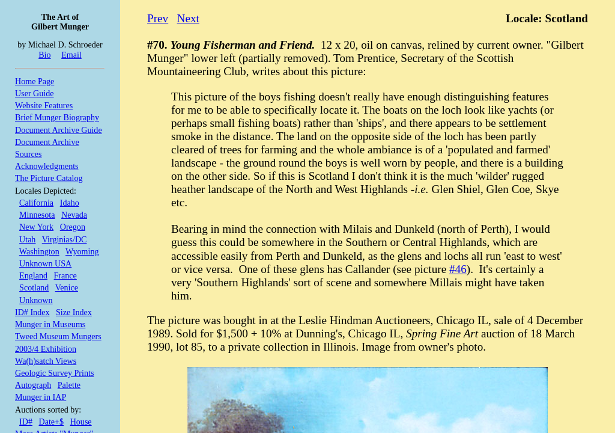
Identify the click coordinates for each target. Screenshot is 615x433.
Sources (28, 154)
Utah (27, 239)
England (33, 275)
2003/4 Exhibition (45, 349)
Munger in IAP (40, 397)
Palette (69, 385)
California (36, 202)
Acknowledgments (47, 166)
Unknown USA (45, 263)
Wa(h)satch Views (45, 361)
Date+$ (51, 421)
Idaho (69, 202)
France (65, 275)
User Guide (34, 93)
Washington (39, 251)
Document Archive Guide (58, 130)
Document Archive (47, 142)
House (81, 421)
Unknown (36, 300)
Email (71, 55)
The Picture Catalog (49, 178)
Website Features (44, 105)
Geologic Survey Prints (54, 373)
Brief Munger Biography (57, 117)
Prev (157, 18)
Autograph (33, 385)
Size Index (74, 312)
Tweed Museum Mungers (58, 336)
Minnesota (37, 215)
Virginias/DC (64, 239)
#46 (458, 269)
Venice (66, 287)
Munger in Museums (50, 324)
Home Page (34, 81)
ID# (25, 421)
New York (36, 227)
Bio (44, 55)
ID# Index (32, 312)
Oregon (72, 227)
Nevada (74, 215)
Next (188, 18)
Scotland (34, 287)
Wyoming (81, 251)
